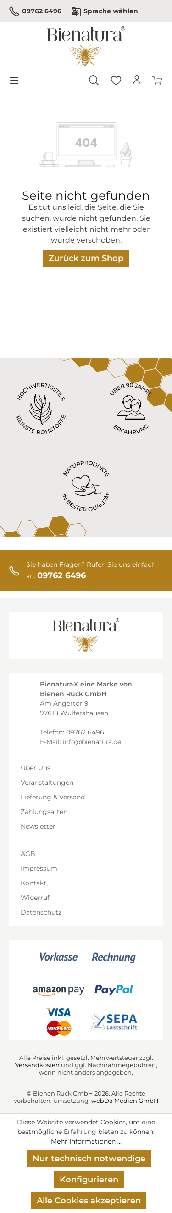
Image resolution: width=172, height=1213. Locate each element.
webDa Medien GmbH (125, 1100)
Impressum (39, 868)
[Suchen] (94, 80)
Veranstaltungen (47, 782)
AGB (28, 854)
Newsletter (38, 826)
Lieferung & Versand (53, 797)
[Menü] (13, 80)
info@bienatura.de (92, 742)
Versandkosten (37, 1065)
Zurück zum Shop (86, 258)
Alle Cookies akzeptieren (89, 1201)
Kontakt (33, 883)
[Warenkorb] (157, 80)
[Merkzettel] (116, 80)
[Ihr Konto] (137, 80)
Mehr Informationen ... (86, 1141)
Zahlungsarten (44, 812)
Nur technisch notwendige (89, 1159)
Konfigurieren (89, 1180)
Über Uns (35, 768)
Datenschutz (41, 912)
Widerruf (35, 898)
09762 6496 (35, 11)
